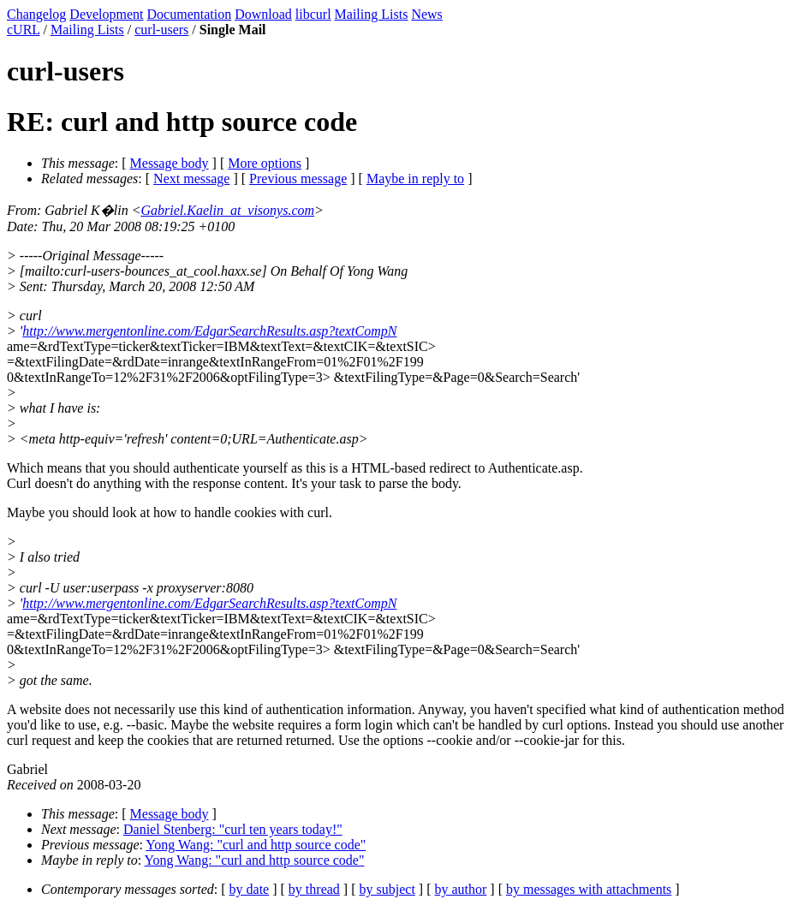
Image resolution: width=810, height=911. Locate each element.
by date (249, 889)
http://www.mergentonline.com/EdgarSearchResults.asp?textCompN (209, 331)
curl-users (161, 29)
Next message (191, 178)
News (426, 14)
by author (460, 889)
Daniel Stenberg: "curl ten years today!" (232, 829)
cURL (23, 29)
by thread (314, 889)
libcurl (313, 14)
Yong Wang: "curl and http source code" (256, 844)
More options (264, 163)
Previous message (298, 178)
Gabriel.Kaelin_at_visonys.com (227, 210)
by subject (387, 889)
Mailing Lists (371, 14)
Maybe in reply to (415, 178)
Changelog (36, 14)
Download (263, 14)
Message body (169, 163)
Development (106, 14)
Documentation (189, 14)
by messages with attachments (588, 889)
